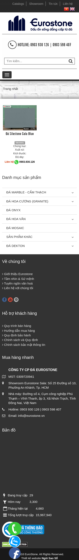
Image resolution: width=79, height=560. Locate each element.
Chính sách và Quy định (20, 340)
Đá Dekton (15, 246)
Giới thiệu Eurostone (17, 274)
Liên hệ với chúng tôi (17, 288)
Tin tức (53, 3)
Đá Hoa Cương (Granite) (27, 201)
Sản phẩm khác (19, 237)
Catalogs (18, 3)
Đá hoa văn (16, 219)
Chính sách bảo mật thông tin (23, 344)
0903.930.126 (27, 161)
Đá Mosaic (15, 228)
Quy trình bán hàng (16, 326)
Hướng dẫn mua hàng (18, 330)
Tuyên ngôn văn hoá (17, 283)
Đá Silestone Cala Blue (20, 133)
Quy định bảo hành (16, 335)
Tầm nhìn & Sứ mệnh (18, 279)
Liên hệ (68, 3)
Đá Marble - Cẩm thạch (26, 192)
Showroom (36, 3)
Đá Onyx (13, 210)
